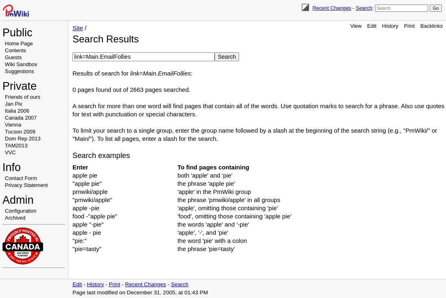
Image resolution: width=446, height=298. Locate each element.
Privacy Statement (26, 185)
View (356, 26)
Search (364, 8)
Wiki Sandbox (21, 64)
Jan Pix (13, 104)
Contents (15, 50)
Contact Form (21, 178)
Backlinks (431, 26)
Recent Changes (331, 8)
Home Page (19, 43)
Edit (371, 26)
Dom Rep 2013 (22, 139)
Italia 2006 (17, 111)
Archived (15, 218)
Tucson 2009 (20, 132)
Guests (13, 57)
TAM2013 (16, 145)
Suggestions (19, 71)
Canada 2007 (21, 118)
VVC (10, 152)
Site (78, 27)
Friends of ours (22, 97)
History (390, 26)
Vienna (13, 125)
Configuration (20, 211)
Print (409, 26)
